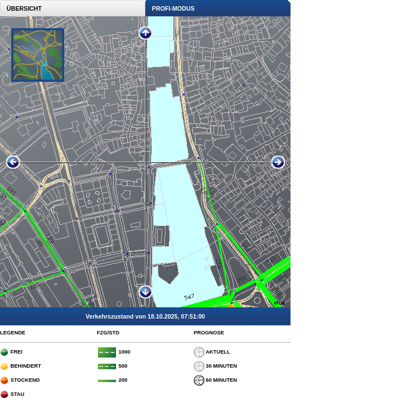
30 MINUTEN (215, 366)
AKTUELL (212, 352)
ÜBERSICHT (21, 8)
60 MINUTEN (215, 380)
